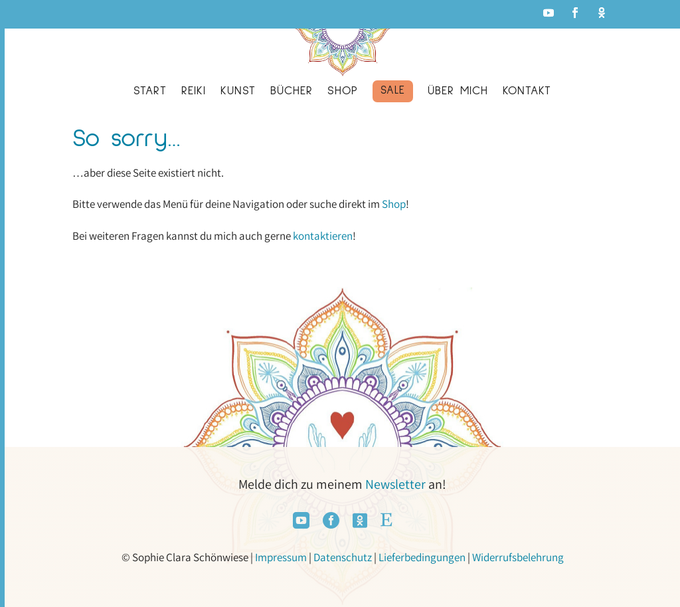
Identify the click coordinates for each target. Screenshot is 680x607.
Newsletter (395, 484)
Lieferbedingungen (422, 557)
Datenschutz (342, 557)
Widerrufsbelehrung (518, 557)
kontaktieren (323, 235)
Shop (394, 204)
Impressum (281, 557)
